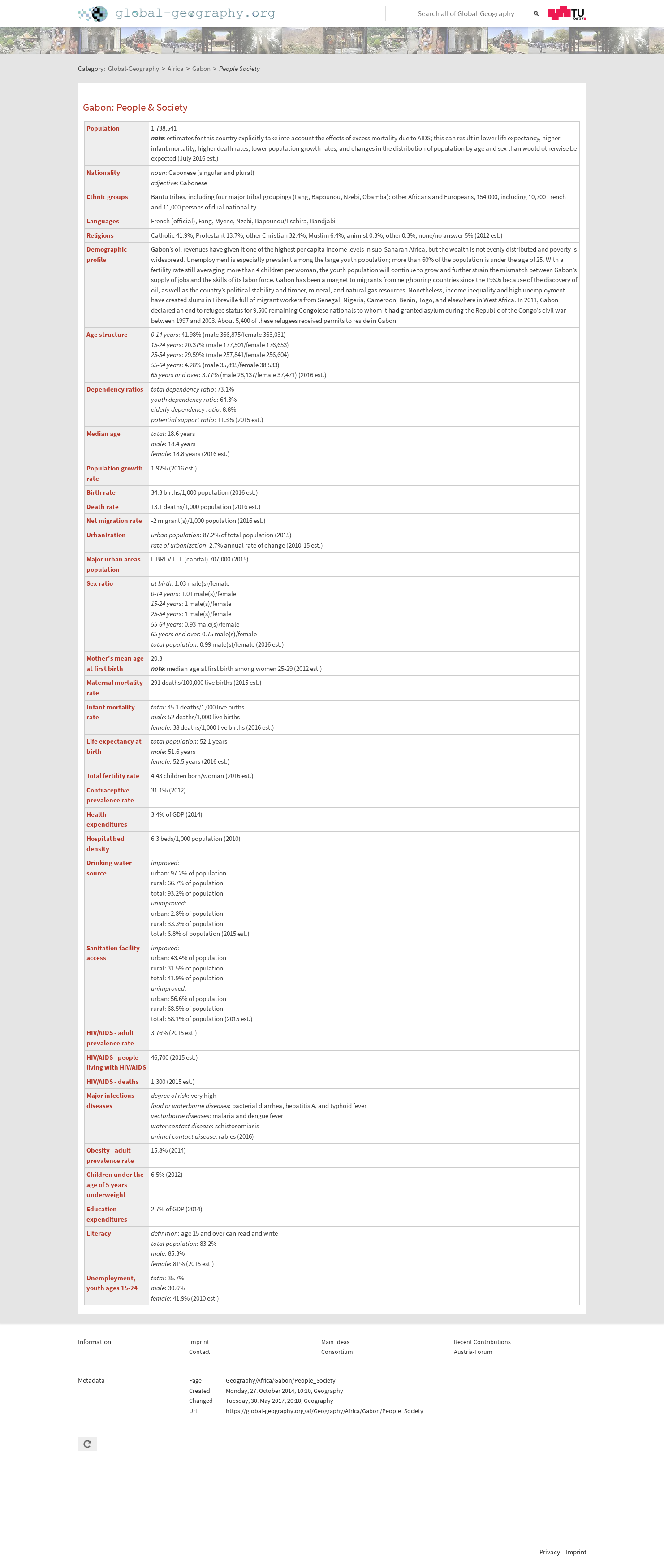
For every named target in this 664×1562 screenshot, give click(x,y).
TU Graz (567, 13)
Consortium (337, 1352)
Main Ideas (335, 1342)
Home (177, 14)
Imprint (199, 1342)
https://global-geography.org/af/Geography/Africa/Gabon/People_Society (324, 1411)
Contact (199, 1352)
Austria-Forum (473, 1352)
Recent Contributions (482, 1342)
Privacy (549, 1552)
